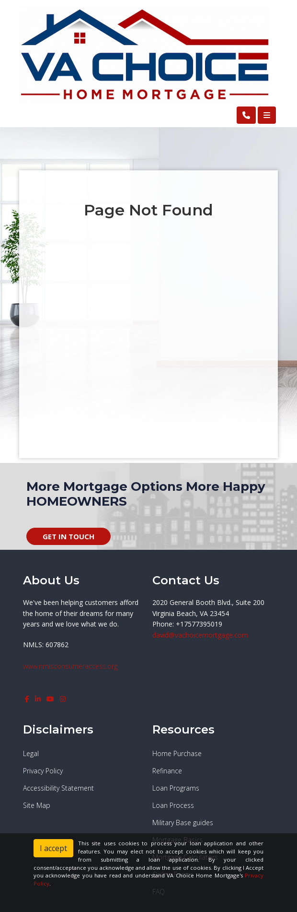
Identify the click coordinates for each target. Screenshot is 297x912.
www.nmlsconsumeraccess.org (70, 666)
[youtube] (50, 698)
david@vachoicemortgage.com (200, 635)
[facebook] (27, 698)
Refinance (167, 770)
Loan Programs (175, 788)
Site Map (36, 805)
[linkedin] (38, 698)
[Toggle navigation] (267, 115)
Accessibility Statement (58, 788)
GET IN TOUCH (68, 536)
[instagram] (63, 698)
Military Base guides (182, 822)
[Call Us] (246, 115)
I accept (53, 848)
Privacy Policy (43, 770)
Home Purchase (177, 753)
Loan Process (173, 805)
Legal (31, 753)
